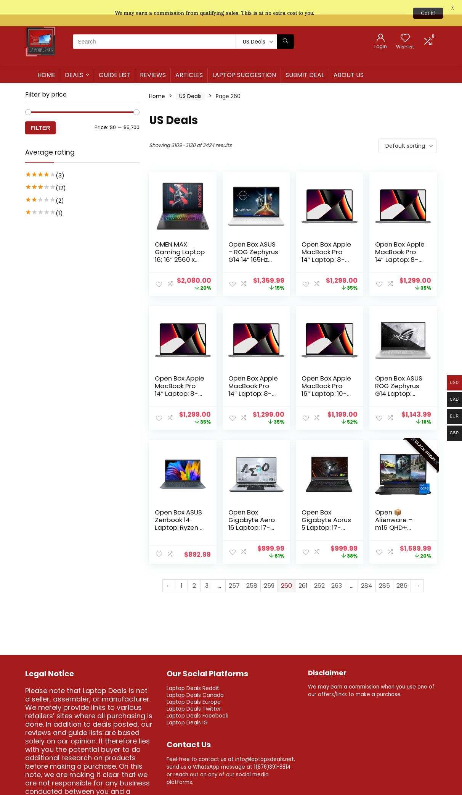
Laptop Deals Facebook (197, 701)
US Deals (190, 82)
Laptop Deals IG (187, 708)
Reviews (153, 60)
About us (349, 60)
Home (46, 60)
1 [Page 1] (182, 571)
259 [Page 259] (269, 571)
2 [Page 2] (194, 571)
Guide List (114, 60)
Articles (189, 60)
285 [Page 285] (384, 571)
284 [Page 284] (366, 571)
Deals (74, 60)
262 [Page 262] (319, 571)
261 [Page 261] (303, 571)
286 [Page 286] (401, 571)
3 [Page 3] (207, 571)
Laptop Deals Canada (195, 680)
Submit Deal (305, 60)
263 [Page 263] (336, 571)
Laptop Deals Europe (194, 687)
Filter (40, 113)
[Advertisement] (82, 335)
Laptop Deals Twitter (194, 694)
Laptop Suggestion (244, 60)
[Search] (285, 27)
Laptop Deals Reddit (193, 673)
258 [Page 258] (251, 571)
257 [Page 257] (234, 571)
